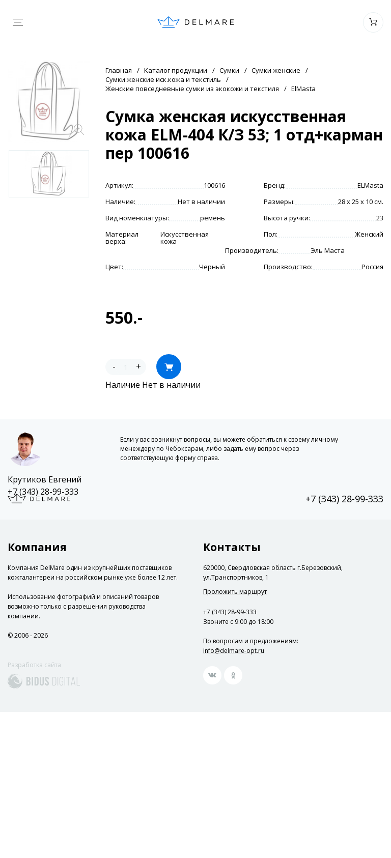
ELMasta (370, 185)
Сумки (229, 70)
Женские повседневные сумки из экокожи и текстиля (192, 88)
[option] (49, 173)
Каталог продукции (175, 70)
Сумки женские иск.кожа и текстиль (163, 79)
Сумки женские (276, 70)
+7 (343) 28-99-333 (43, 491)
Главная (118, 70)
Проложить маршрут (235, 592)
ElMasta (303, 88)
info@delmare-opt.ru (233, 650)
